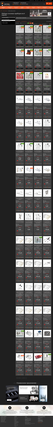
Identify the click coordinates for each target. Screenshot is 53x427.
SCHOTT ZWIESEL (16, 424)
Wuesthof (15, 426)
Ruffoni (15, 423)
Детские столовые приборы (5, 19)
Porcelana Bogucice (16, 422)
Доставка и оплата (32, 0)
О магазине (26, 417)
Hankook (15, 420)
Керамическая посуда (10, 7)
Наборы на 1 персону (5, 22)
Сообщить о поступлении (20, 115)
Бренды (50, 7)
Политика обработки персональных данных (30, 423)
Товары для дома (38, 7)
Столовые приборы (22, 7)
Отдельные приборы (5, 23)
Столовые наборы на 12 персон (6, 21)
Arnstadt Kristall (16, 418)
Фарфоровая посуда (3, 7)
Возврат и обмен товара (27, 422)
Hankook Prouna (16, 421)
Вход (47, 0)
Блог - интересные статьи (28, 418)
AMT (14, 417)
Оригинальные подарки (45, 7)
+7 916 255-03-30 (40, 420)
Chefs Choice (15, 419)
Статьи (40, 0)
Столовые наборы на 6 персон (6, 20)
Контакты (43, 0)
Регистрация (50, 0)
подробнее (33, 392)
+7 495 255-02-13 (40, 419)
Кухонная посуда (33, 7)
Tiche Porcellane (16, 425)
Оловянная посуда (27, 7)
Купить (20, 68)
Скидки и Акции (37, 0)
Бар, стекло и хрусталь (16, 7)
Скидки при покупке (20, 43)
